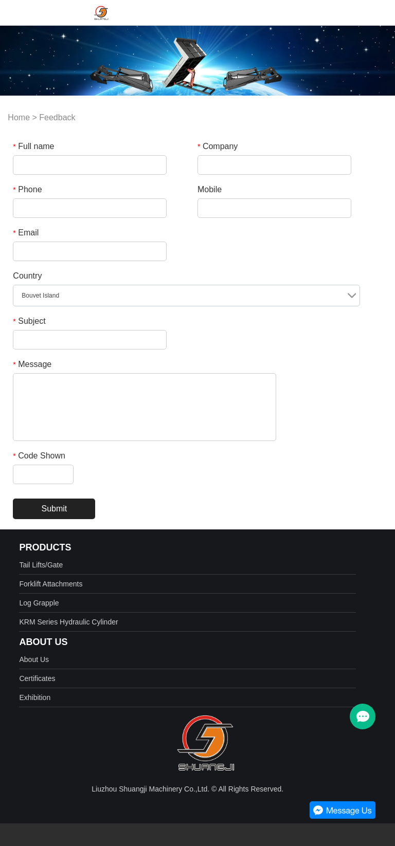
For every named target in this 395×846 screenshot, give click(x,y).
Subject (29, 321)
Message (32, 364)
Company (218, 146)
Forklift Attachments (50, 584)
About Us (34, 659)
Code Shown (39, 455)
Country (27, 275)
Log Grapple (39, 603)
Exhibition (34, 697)
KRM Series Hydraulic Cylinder (68, 622)
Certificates (37, 678)
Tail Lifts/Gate (41, 565)
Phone (27, 189)
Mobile (210, 189)
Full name (33, 146)
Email (26, 232)
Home (19, 117)
